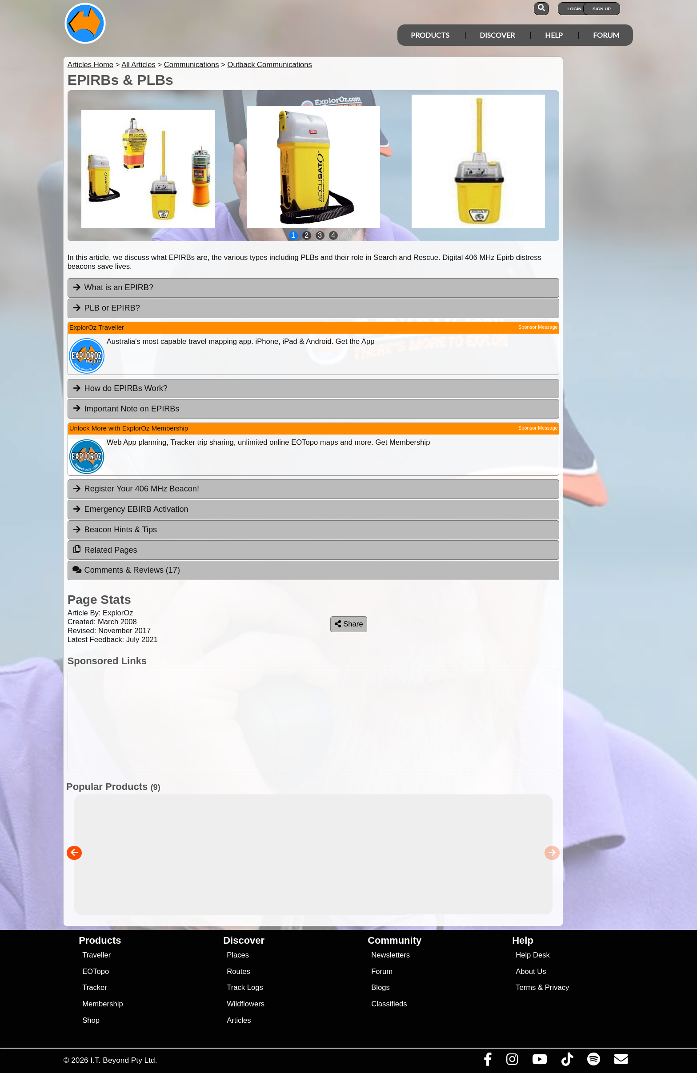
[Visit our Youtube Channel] (539, 1061)
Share (349, 624)
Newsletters (390, 955)
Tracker (94, 987)
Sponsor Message (538, 327)
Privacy (557, 987)
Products (430, 35)
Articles (239, 1020)
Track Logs (245, 987)
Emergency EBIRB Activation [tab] (130, 509)
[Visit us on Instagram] (512, 1061)
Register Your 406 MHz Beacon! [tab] (135, 488)
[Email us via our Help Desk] (621, 1061)
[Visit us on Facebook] (487, 1061)
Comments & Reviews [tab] (126, 570)
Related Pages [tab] (104, 549)
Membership (102, 1004)
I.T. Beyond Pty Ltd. (123, 1060)
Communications (191, 64)
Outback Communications (270, 64)
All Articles (138, 64)
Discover (497, 35)
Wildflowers (245, 1004)
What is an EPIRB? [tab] (112, 287)
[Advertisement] (313, 720)
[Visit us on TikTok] (567, 1061)
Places (238, 955)
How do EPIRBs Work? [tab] (120, 388)
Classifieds (389, 1004)
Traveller (96, 955)
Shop (91, 1020)
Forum (606, 35)
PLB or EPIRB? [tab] (106, 307)
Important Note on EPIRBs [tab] (126, 408)
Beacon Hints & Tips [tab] (114, 529)
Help (554, 35)
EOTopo (95, 971)
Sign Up (602, 8)
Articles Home (90, 64)
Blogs (380, 987)
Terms (526, 987)
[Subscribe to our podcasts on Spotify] (593, 1061)
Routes (238, 971)
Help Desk (533, 955)
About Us (531, 971)
